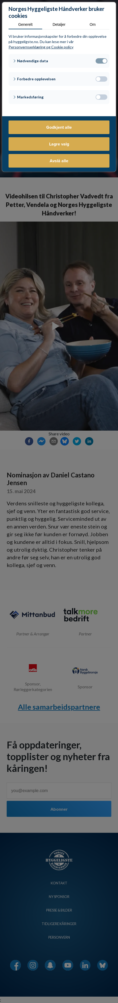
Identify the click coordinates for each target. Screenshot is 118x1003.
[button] (59, 61)
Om (93, 24)
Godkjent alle (59, 127)
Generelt (25, 24)
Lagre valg (59, 144)
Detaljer (59, 24)
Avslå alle (59, 161)
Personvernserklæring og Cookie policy (41, 47)
